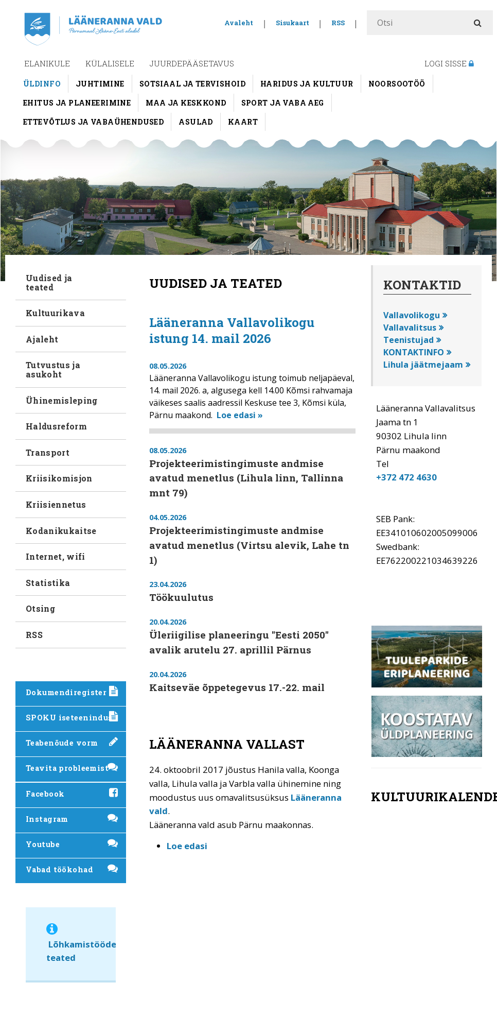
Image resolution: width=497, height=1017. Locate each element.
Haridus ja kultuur (306, 84)
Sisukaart (292, 23)
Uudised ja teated (49, 282)
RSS (338, 23)
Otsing (40, 608)
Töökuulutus (181, 597)
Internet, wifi (55, 556)
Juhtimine (100, 84)
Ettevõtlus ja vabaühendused (93, 122)
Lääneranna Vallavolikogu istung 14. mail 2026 (231, 330)
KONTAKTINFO (413, 352)
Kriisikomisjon (59, 478)
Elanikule (47, 63)
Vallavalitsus (409, 327)
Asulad (196, 122)
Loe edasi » (240, 415)
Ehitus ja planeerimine (77, 103)
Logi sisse (449, 63)
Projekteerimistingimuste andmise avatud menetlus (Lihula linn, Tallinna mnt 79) (246, 478)
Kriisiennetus (56, 504)
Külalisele (109, 63)
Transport (47, 452)
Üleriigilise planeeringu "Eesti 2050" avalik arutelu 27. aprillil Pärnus (239, 642)
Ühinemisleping (61, 400)
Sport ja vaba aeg (282, 103)
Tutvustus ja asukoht (53, 369)
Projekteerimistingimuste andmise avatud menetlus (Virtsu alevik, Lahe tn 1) (249, 545)
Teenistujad (408, 340)
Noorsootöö (396, 84)
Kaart (243, 122)
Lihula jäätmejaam (423, 364)
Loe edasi (187, 846)
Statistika (48, 582)
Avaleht (238, 23)
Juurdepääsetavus (192, 63)
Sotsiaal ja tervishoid (192, 84)
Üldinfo (42, 84)
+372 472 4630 (406, 477)
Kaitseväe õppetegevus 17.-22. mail (237, 687)
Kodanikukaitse (61, 530)
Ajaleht (42, 339)
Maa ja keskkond (186, 103)
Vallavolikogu (411, 315)
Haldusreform (56, 426)
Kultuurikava (55, 312)
